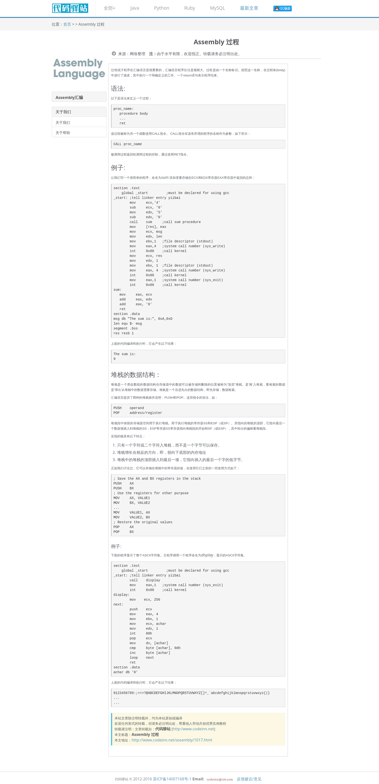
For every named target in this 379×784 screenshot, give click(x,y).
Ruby (189, 8)
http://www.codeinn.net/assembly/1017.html (171, 740)
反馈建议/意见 (249, 779)
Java (134, 8)
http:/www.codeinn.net (193, 729)
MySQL (217, 8)
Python (161, 8)
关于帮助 (63, 132)
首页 (67, 24)
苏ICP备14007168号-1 (172, 779)
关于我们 (63, 122)
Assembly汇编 (69, 97)
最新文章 (249, 8)
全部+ (110, 8)
